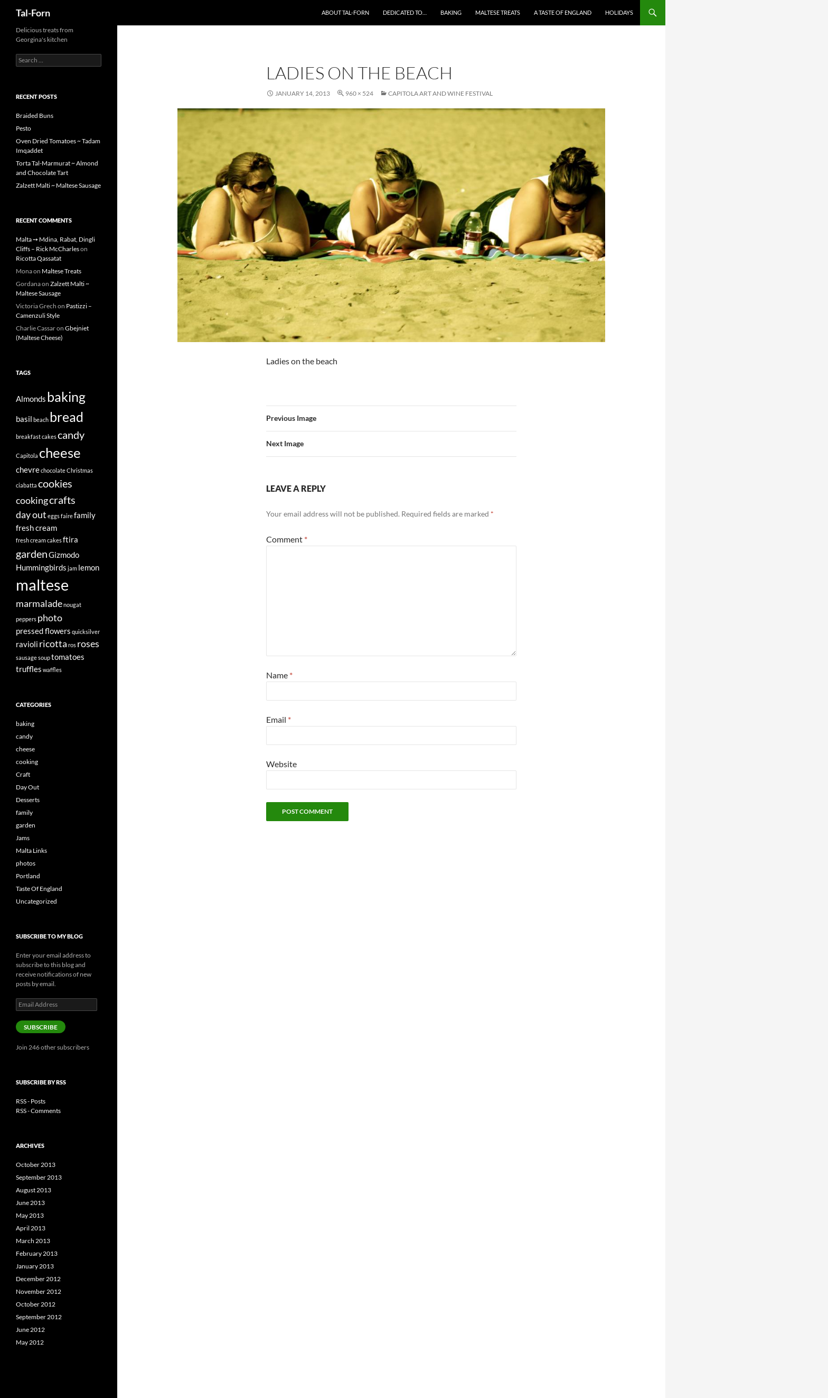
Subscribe (41, 1027)
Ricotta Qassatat (38, 258)
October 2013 (35, 1165)
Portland (28, 876)
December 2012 (38, 1279)
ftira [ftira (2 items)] (70, 539)
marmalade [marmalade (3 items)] (39, 603)
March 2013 (33, 1241)
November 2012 (38, 1291)
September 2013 (39, 1177)
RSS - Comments (38, 1111)
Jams (23, 838)
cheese (25, 749)
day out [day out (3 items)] (31, 514)
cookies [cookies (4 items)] (55, 483)
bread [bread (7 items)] (66, 417)
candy (24, 736)
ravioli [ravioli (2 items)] (27, 644)
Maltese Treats (497, 12)
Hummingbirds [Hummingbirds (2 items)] (41, 567)
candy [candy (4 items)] (71, 434)
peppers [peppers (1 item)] (26, 618)
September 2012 (39, 1317)
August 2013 (33, 1190)
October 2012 (35, 1304)
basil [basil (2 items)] (24, 419)
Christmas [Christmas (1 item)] (80, 470)
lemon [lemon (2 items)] (88, 567)
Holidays (619, 12)
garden (25, 825)
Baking (451, 12)
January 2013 (35, 1266)
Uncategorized (36, 901)
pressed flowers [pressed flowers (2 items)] (43, 631)
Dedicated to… (405, 12)
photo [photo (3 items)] (49, 617)
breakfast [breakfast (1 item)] (28, 436)
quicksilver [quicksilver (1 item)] (86, 631)
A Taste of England (562, 12)
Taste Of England (39, 889)
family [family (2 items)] (85, 515)
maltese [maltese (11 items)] (42, 584)
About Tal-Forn (345, 12)
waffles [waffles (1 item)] (52, 669)
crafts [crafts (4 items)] (62, 499)
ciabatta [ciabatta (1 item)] (26, 485)
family (24, 812)
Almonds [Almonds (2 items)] (31, 398)
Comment (286, 539)
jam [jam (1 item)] (72, 568)
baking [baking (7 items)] (66, 396)
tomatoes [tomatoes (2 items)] (67, 656)
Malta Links (31, 850)
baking (25, 724)
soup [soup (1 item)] (44, 657)
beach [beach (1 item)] (41, 419)
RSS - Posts (30, 1101)
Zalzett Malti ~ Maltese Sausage (58, 185)
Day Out (27, 787)
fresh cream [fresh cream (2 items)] (36, 527)
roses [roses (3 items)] (88, 643)
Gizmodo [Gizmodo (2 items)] (64, 554)
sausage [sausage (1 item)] (26, 657)
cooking (27, 762)
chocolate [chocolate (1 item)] (53, 470)
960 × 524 (359, 93)
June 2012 (30, 1329)
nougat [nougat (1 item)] (72, 604)
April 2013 (30, 1228)
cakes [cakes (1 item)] (49, 436)
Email (278, 719)
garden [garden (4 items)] (32, 553)
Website (281, 764)
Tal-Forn (33, 13)
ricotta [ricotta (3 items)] (53, 643)
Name (279, 675)
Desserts (28, 800)
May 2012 (30, 1342)
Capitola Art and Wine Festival (440, 93)
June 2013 (30, 1203)
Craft (23, 774)
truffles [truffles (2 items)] (29, 669)
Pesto (23, 128)
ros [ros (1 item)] (72, 644)
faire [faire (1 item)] (67, 515)
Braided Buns (34, 115)
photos (25, 863)
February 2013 (37, 1253)
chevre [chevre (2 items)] (28, 469)
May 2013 (30, 1215)
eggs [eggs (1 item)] (54, 515)
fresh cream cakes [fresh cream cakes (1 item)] (39, 540)
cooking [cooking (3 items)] (32, 500)
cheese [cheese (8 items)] (60, 452)
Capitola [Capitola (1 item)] (27, 455)
